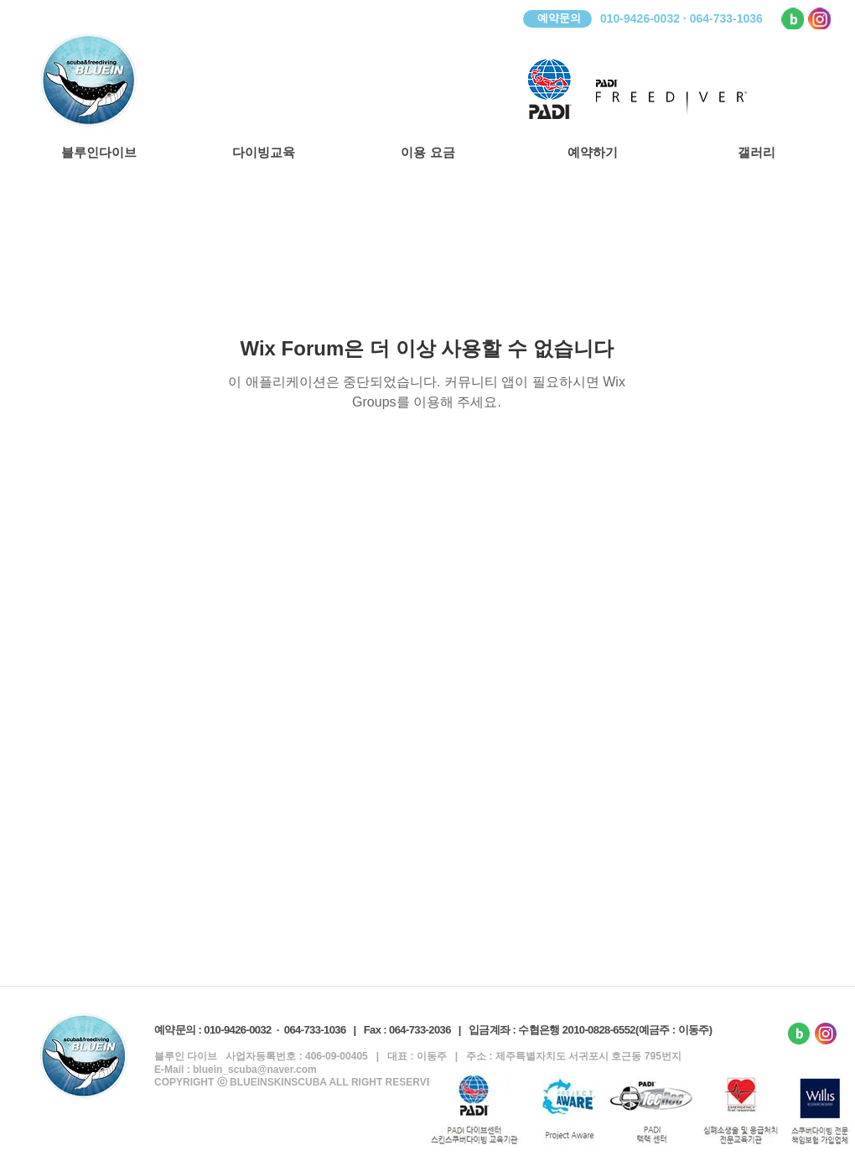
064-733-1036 (315, 1029)
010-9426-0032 (237, 1029)
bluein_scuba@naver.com (255, 1069)
